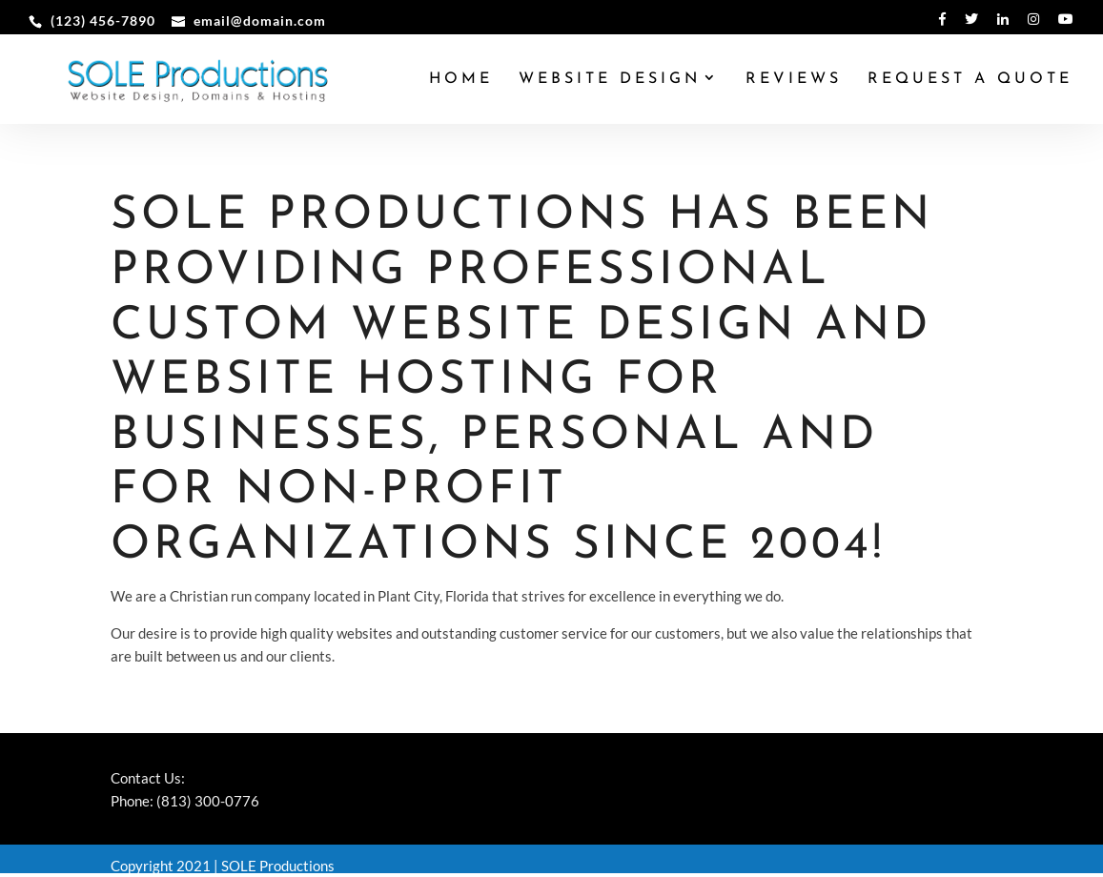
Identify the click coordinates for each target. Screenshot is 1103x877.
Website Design (610, 79)
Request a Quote (970, 79)
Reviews (794, 79)
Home (461, 79)
